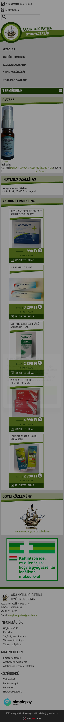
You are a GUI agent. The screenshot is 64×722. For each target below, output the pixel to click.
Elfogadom (32, 370)
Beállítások (32, 380)
